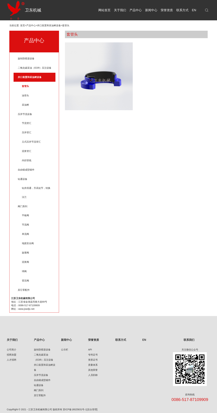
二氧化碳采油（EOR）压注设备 (34, 67)
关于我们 (12, 339)
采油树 (25, 104)
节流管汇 (26, 123)
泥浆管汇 (26, 151)
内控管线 (26, 160)
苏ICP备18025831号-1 (75, 409)
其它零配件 (24, 290)
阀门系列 (22, 206)
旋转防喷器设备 (26, 58)
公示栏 (64, 349)
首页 (22, 25)
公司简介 (11, 349)
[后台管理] (92, 409)
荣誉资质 (93, 339)
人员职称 (93, 375)
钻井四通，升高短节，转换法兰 (36, 192)
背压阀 (25, 280)
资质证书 (93, 359)
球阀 (24, 271)
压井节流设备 (25, 114)
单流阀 (25, 234)
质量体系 (93, 364)
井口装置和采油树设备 (49, 25)
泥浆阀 (25, 262)
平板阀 (25, 215)
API (90, 349)
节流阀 (25, 224)
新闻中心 (66, 339)
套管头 (65, 25)
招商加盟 (11, 354)
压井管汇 (26, 132)
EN (144, 339)
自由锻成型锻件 (26, 169)
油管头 (25, 95)
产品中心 (31, 25)
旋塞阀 (25, 252)
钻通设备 (22, 179)
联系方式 (120, 339)
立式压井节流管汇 (31, 141)
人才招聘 (11, 359)
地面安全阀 (28, 243)
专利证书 (93, 354)
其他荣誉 (93, 370)
